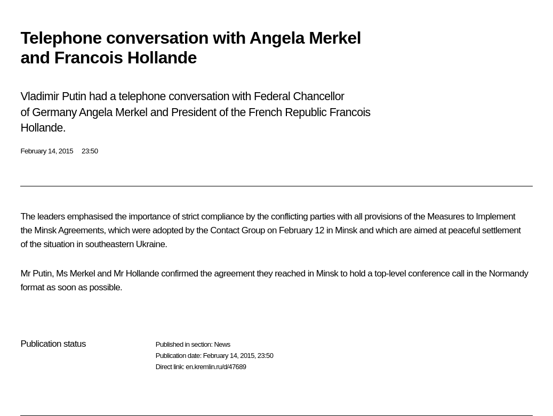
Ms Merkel (75, 273)
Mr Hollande (136, 273)
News (222, 344)
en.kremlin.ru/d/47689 (216, 367)
